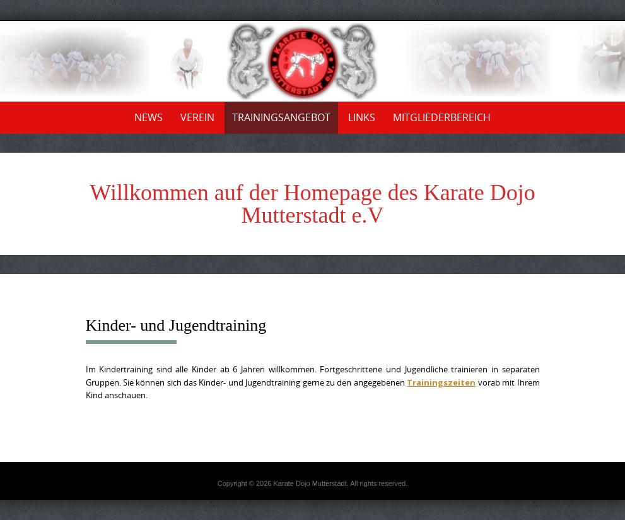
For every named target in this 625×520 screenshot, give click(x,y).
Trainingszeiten (441, 382)
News (148, 117)
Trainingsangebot (281, 117)
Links (361, 117)
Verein (197, 117)
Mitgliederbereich (442, 117)
